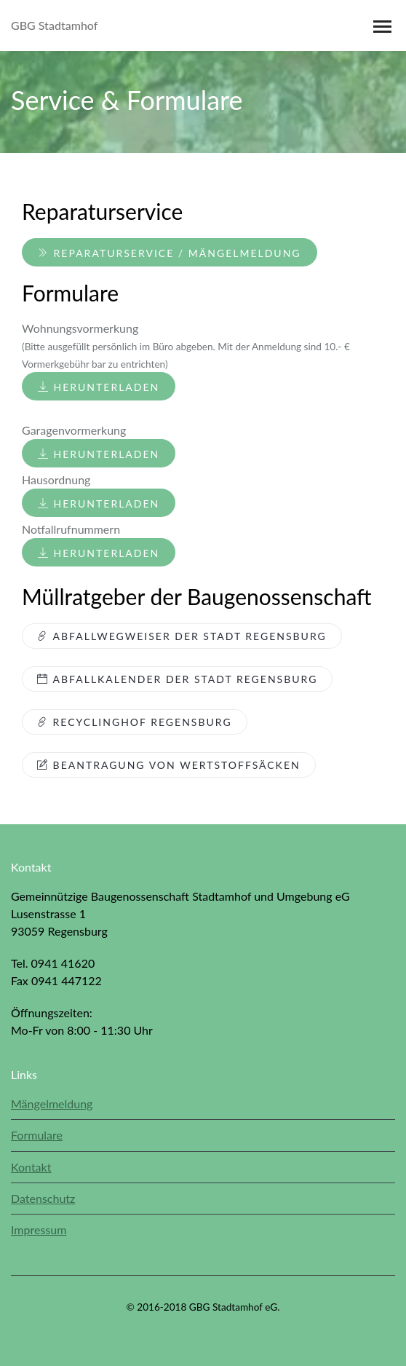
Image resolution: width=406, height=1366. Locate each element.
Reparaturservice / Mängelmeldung (169, 253)
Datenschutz (43, 1198)
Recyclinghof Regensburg (134, 722)
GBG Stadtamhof (54, 25)
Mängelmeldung (51, 1103)
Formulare (37, 1135)
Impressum (38, 1229)
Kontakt (31, 1167)
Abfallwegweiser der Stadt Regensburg (182, 636)
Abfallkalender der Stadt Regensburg (177, 679)
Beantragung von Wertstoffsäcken (168, 765)
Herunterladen (98, 387)
